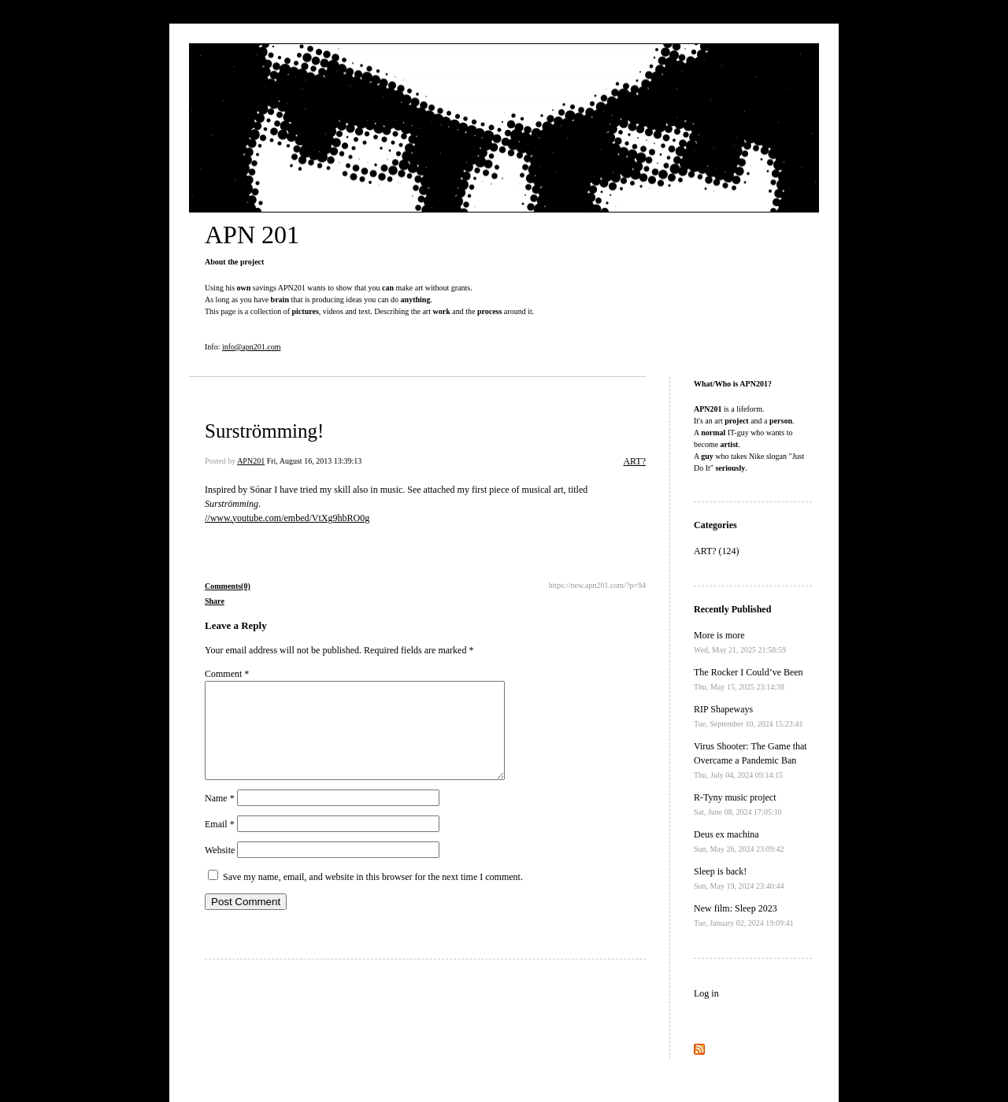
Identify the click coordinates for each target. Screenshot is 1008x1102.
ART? (634, 461)
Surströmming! (264, 431)
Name (220, 817)
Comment (227, 673)
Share (214, 601)
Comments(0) (227, 586)
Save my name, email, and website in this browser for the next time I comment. (373, 895)
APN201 (251, 461)
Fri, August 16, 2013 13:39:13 (314, 461)
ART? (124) (716, 551)
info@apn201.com (251, 346)
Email (220, 843)
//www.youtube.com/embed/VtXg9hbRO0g (287, 517)
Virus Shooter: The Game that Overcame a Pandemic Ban (750, 760)
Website (220, 869)
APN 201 (252, 234)
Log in (706, 993)
